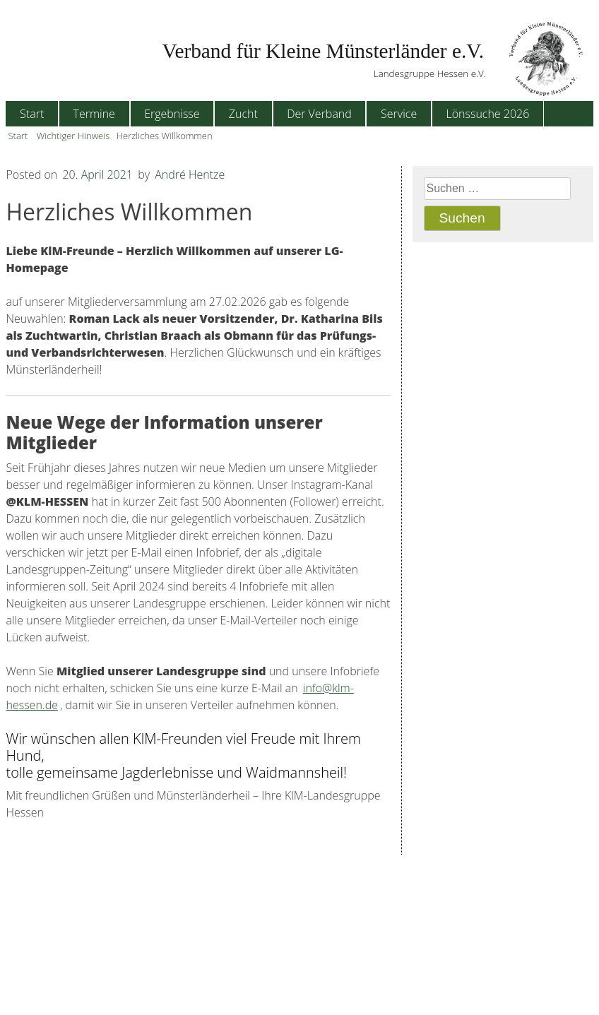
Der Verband (319, 113)
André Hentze (190, 174)
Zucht (243, 113)
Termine (93, 113)
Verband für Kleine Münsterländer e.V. (323, 51)
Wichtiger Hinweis (73, 135)
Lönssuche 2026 (487, 113)
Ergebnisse (171, 113)
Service (399, 113)
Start (32, 113)
